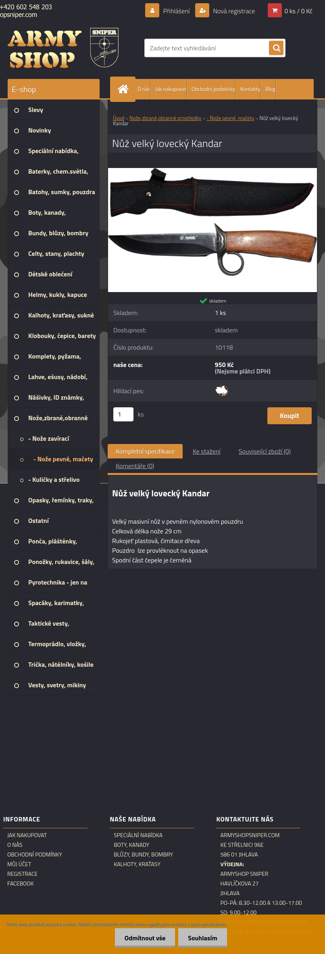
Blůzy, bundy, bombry (143, 854)
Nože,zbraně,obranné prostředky (165, 118)
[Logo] (63, 48)
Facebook (20, 883)
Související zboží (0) (265, 451)
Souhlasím (202, 938)
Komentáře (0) (135, 466)
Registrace (22, 874)
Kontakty (250, 89)
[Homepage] (124, 89)
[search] (276, 48)
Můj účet (19, 864)
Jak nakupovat (170, 89)
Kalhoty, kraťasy (137, 864)
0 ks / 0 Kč (298, 11)
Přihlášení (176, 11)
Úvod (118, 118)
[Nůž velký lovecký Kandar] (212, 171)
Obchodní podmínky (213, 89)
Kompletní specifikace (145, 451)
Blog (270, 89)
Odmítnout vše (144, 938)
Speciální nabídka (138, 835)
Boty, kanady (131, 845)
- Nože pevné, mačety (230, 118)
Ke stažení (207, 451)
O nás (144, 89)
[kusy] (123, 414)
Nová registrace (233, 11)
